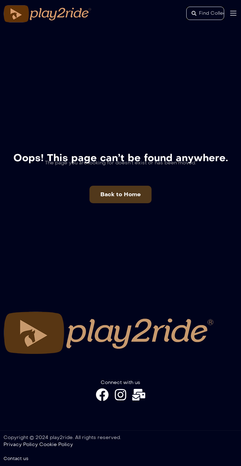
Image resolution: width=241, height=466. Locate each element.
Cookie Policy (56, 444)
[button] (120, 194)
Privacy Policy (21, 444)
